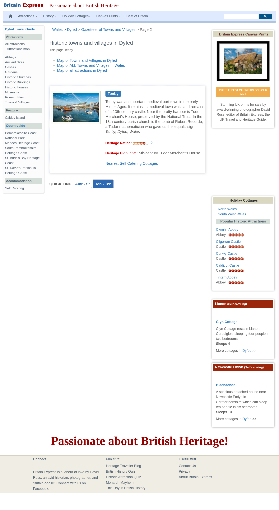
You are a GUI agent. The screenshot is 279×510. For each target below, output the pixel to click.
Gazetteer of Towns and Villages (108, 29)
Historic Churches (18, 77)
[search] (241, 16)
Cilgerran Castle (228, 242)
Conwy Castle (226, 253)
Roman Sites (14, 97)
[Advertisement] (23, 255)
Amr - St (82, 184)
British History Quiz (120, 471)
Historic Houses (16, 87)
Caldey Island (15, 117)
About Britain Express (195, 477)
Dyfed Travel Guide (20, 29)
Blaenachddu (227, 385)
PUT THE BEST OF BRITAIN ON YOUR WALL (243, 92)
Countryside (15, 126)
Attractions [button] (27, 16)
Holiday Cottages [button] (76, 16)
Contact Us (187, 466)
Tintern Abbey (226, 277)
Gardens (11, 72)
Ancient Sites (14, 62)
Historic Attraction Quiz (123, 477)
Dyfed (72, 29)
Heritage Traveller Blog (123, 466)
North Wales (227, 209)
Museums (12, 92)
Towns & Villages (17, 102)
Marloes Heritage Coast (22, 143)
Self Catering (14, 188)
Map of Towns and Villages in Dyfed (87, 60)
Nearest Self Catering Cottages (131, 163)
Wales (57, 29)
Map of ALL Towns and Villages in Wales (91, 65)
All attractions (15, 44)
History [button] (50, 16)
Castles (10, 67)
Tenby (113, 93)
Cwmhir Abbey (227, 230)
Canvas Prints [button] (108, 16)
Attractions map (18, 49)
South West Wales (232, 214)
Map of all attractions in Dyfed (82, 70)
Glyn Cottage (226, 322)
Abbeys (10, 57)
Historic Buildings (17, 82)
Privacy (184, 471)
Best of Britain (137, 16)
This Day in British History (126, 488)
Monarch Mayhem (120, 482)
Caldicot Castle (227, 265)
